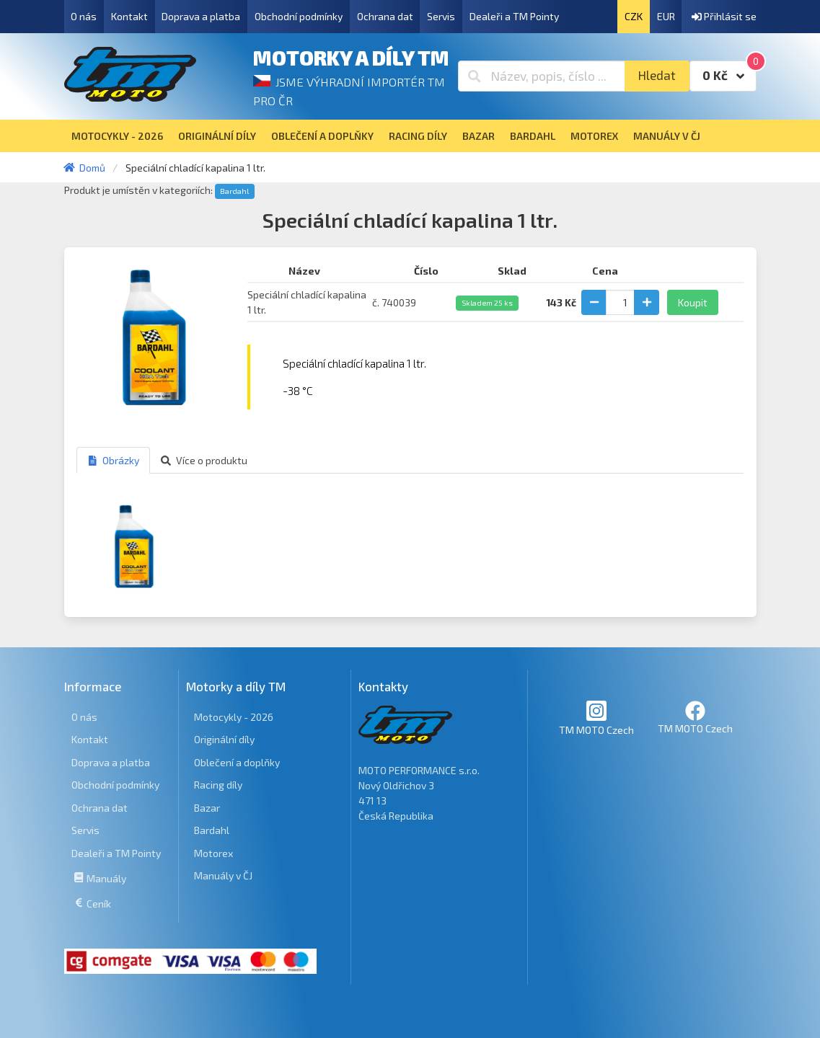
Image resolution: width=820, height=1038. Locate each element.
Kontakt (129, 16)
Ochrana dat (385, 16)
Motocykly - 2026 (233, 717)
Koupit (692, 302)
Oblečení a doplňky (237, 762)
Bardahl (234, 191)
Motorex (213, 853)
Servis (441, 16)
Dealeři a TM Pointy (514, 16)
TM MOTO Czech (596, 717)
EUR (666, 16)
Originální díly (224, 739)
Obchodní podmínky (299, 16)
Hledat (657, 75)
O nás (84, 16)
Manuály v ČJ (223, 875)
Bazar (207, 808)
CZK (634, 16)
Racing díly (218, 784)
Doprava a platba (201, 16)
